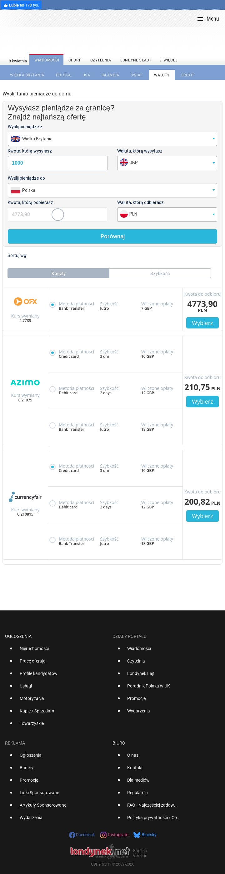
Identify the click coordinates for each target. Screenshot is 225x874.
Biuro (118, 742)
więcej (168, 60)
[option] (56, 651)
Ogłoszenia (18, 636)
